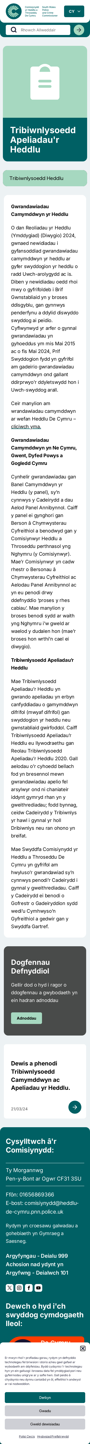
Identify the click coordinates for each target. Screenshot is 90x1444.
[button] (82, 1348)
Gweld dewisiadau (45, 1424)
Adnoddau (26, 1018)
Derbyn (45, 1398)
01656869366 (36, 1194)
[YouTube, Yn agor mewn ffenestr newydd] (38, 1288)
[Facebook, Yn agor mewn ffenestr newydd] (29, 1288)
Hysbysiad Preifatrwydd (53, 1436)
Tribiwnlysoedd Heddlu (36, 178)
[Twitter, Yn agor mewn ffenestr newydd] (9, 1288)
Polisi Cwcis (27, 1436)
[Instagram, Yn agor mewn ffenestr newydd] (19, 1288)
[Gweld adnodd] (74, 1107)
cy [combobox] (72, 11)
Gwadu (45, 1411)
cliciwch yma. (26, 426)
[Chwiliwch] (79, 30)
